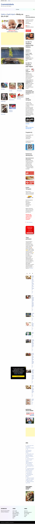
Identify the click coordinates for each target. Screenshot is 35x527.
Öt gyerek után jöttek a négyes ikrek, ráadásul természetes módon (30, 479)
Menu (17, 9)
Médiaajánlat (12, 522)
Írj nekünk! (31, 268)
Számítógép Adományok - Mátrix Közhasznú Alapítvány (33, 375)
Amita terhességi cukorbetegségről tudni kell (30, 466)
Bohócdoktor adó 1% (16, 513)
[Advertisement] (12, 38)
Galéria (3, 14)
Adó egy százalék (15, 515)
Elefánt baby (3, 101)
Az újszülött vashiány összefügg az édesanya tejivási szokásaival (30, 469)
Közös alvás (3, 114)
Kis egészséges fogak (33, 324)
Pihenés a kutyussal (11, 111)
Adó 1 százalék (26, 513)
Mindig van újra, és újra (33, 315)
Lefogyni (14, 516)
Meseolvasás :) (11, 99)
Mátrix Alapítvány (29, 222)
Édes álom (19, 98)
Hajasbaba (33, 333)
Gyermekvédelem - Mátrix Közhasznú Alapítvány (33, 343)
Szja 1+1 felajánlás (16, 512)
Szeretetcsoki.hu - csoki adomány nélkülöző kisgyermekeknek (33, 358)
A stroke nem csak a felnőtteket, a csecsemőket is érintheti (30, 446)
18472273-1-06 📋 (12, 30)
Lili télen (10, 90)
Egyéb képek (11, 14)
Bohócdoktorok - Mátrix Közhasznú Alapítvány (33, 389)
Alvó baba (3, 89)
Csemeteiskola (7, 4)
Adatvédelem (7, 522)
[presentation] (27, 273)
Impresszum (3, 522)
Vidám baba (33, 400)
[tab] (27, 273)
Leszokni (25, 515)
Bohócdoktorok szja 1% (28, 512)
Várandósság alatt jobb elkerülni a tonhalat (29, 475)
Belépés (9, 0)
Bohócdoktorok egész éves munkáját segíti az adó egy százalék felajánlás (33, 283)
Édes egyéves (19, 90)
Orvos (25, 516)
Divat (13, 517)
